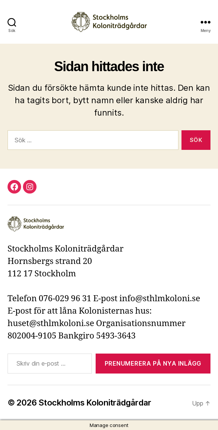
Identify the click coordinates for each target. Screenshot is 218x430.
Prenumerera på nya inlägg (153, 363)
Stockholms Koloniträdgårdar (94, 402)
